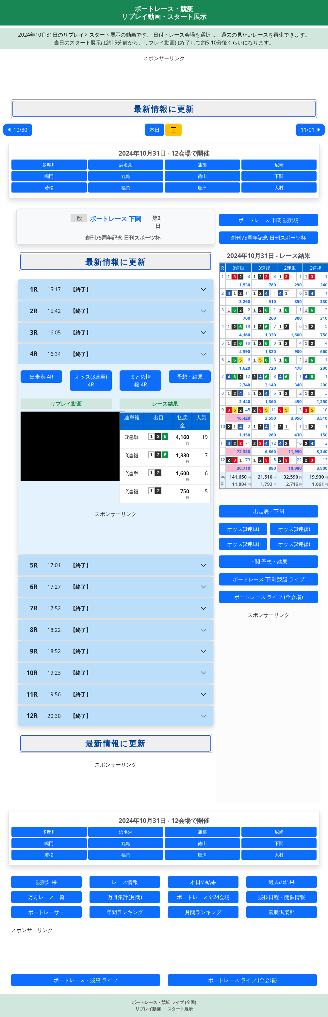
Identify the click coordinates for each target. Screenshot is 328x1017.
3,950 (296, 418)
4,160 (244, 335)
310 (323, 318)
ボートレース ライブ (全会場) (268, 597)
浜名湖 (126, 164)
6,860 (270, 451)
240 (323, 285)
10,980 (295, 468)
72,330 (243, 451)
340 (298, 385)
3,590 (270, 418)
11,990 (295, 451)
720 (272, 368)
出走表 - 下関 (268, 511)
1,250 (322, 401)
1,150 (244, 435)
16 (299, 443)
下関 (279, 176)
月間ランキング (203, 912)
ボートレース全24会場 (203, 897)
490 (298, 401)
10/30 (17, 129)
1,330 (270, 335)
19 (247, 326)
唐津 (202, 187)
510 (272, 301)
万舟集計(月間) (124, 897)
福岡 (125, 187)
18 (247, 343)
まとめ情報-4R (140, 380)
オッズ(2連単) (243, 544)
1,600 (296, 335)
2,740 (244, 385)
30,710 (243, 468)
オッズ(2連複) (294, 544)
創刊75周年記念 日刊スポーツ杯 (268, 237)
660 (323, 351)
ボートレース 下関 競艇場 (268, 220)
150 (323, 435)
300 (298, 318)
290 (298, 285)
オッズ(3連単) (243, 529)
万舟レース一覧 (46, 897)
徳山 (202, 176)
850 (298, 301)
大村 (279, 187)
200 (323, 385)
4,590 (244, 351)
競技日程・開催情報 (281, 897)
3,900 (322, 468)
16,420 (243, 418)
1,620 (244, 368)
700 (246, 318)
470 (298, 368)
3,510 (322, 418)
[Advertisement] (164, 77)
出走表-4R (41, 376)
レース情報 (125, 882)
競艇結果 (46, 882)
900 (298, 351)
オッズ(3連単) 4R (91, 380)
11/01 (311, 129)
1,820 (270, 351)
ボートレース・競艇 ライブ (86, 980)
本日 (154, 129)
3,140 (270, 385)
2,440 (244, 401)
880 (272, 468)
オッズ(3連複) (294, 529)
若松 (49, 187)
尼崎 (279, 164)
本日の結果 (203, 882)
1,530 (244, 285)
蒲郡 (202, 164)
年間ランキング (125, 912)
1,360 (270, 401)
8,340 (322, 451)
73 (247, 460)
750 (323, 335)
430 (298, 435)
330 (323, 301)
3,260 (244, 301)
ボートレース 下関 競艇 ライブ (268, 579)
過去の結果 (282, 882)
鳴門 (49, 176)
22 (299, 460)
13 (299, 410)
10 (324, 410)
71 (247, 443)
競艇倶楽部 (282, 912)
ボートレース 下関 (115, 218)
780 (272, 285)
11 (247, 293)
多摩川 (49, 164)
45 (247, 410)
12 (247, 376)
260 (272, 318)
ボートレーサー (46, 912)
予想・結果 (190, 376)
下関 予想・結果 (268, 561)
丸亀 (125, 176)
